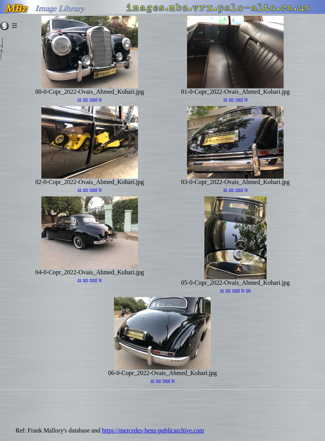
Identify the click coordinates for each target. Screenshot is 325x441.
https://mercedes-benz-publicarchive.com (153, 430)
